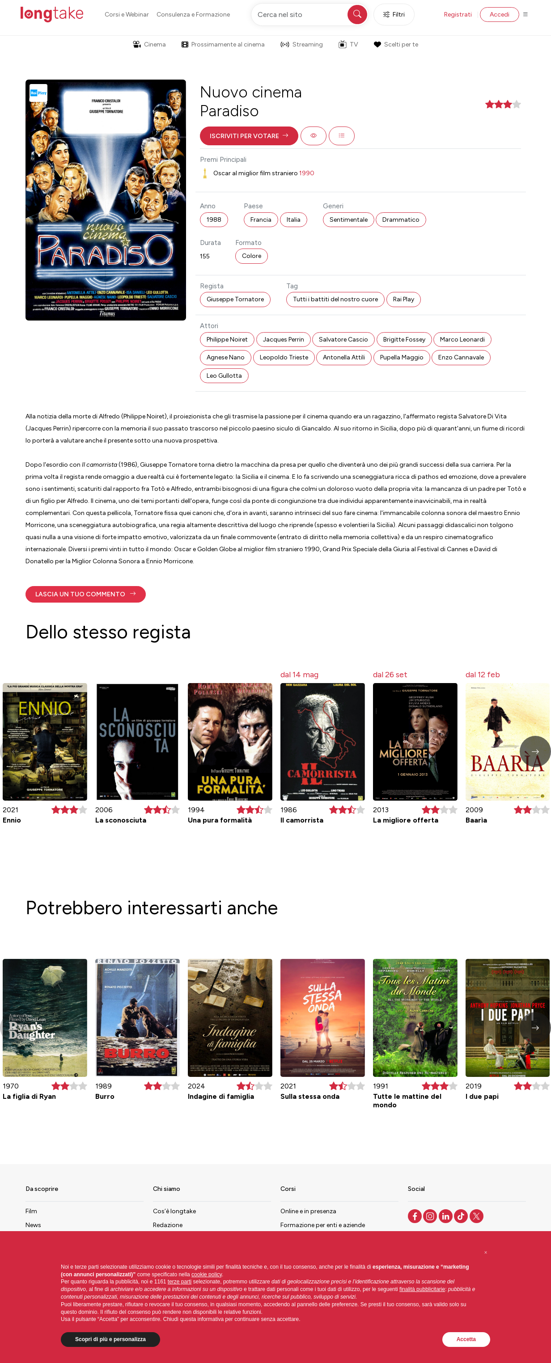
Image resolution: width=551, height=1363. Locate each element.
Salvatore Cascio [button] (343, 339)
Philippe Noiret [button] (227, 339)
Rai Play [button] (403, 299)
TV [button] (348, 44)
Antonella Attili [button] (344, 357)
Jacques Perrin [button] (283, 339)
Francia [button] (260, 220)
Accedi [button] (499, 14)
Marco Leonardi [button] (462, 339)
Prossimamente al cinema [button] (223, 44)
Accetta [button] (466, 1339)
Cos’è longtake (174, 1211)
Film (31, 1211)
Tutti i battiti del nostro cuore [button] (335, 299)
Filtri (394, 14)
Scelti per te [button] (396, 44)
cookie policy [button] (206, 1274)
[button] (249, 136)
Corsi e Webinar (127, 14)
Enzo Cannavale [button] (461, 357)
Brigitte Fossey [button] (404, 339)
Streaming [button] (301, 44)
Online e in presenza (308, 1211)
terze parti (179, 1282)
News (33, 1225)
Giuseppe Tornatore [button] (235, 299)
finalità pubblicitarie (422, 1289)
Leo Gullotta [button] (224, 376)
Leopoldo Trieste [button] (284, 357)
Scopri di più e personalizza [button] (110, 1339)
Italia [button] (294, 220)
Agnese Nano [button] (226, 357)
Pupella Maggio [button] (402, 357)
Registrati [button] (458, 14)
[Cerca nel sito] (310, 14)
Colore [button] (251, 256)
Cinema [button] (149, 44)
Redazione (167, 1225)
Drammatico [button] (401, 220)
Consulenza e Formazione (193, 14)
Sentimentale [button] (349, 220)
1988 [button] (214, 220)
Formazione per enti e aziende (322, 1225)
